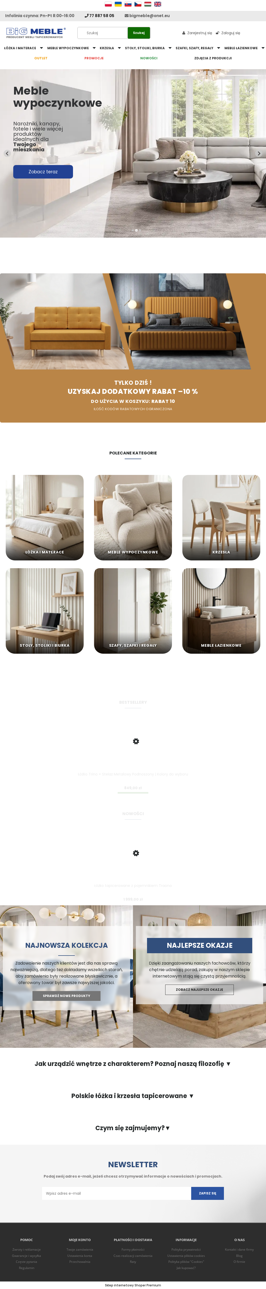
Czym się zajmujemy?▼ (133, 1128)
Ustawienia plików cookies (186, 1256)
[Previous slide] (7, 153)
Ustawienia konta (79, 1256)
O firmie (239, 1261)
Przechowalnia (79, 1261)
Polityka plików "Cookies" (186, 1261)
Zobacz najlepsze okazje (199, 989)
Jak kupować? (186, 1268)
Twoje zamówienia (79, 1249)
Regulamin (26, 1268)
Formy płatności (133, 1249)
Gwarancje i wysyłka (26, 1256)
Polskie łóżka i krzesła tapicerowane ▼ (133, 1096)
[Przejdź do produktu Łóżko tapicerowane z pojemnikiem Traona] (133, 862)
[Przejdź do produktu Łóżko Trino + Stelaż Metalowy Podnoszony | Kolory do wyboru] (133, 750)
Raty (133, 1261)
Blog (239, 1256)
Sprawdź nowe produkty (66, 996)
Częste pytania (26, 1261)
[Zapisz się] (207, 1193)
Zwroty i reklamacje (26, 1249)
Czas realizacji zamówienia (133, 1256)
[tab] (133, 230)
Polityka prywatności (186, 1249)
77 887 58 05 (99, 15)
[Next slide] (258, 153)
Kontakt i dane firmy (239, 1249)
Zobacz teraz (43, 172)
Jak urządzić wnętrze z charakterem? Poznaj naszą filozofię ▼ (133, 1064)
